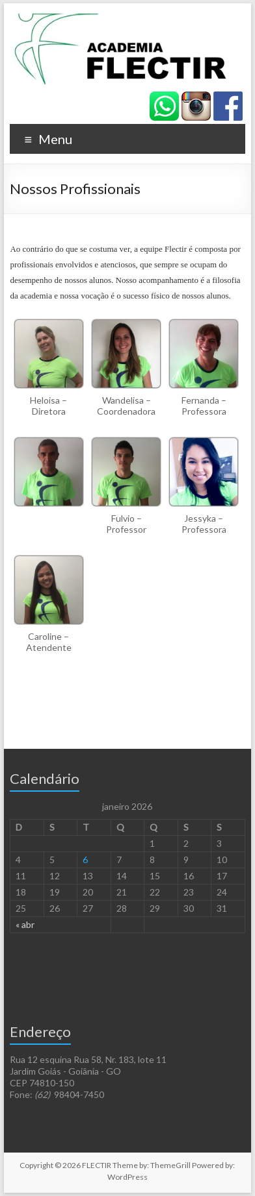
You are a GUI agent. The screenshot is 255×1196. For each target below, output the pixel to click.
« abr (25, 924)
